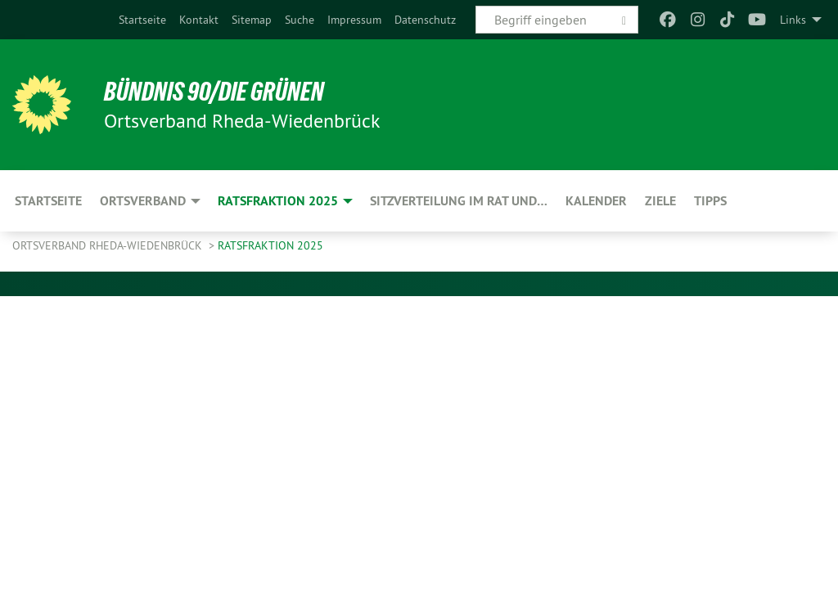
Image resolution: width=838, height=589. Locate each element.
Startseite (142, 19)
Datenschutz (425, 19)
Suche (299, 19)
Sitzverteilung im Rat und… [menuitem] (458, 200)
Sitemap (252, 19)
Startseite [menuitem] (48, 200)
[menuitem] (142, 19)
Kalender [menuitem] (596, 200)
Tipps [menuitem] (710, 200)
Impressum (354, 19)
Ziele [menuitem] (660, 200)
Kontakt (199, 19)
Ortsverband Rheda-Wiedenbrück (108, 245)
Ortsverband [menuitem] (143, 200)
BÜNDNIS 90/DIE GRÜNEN (214, 91)
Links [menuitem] (793, 19)
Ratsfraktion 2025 (270, 245)
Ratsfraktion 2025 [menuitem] (278, 200)
